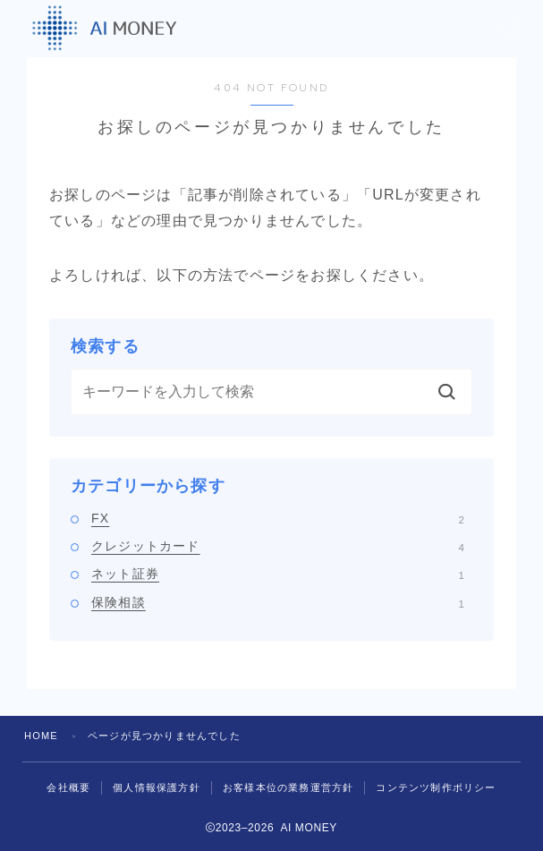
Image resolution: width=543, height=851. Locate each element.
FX (277, 518)
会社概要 (68, 787)
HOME (41, 735)
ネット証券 (277, 573)
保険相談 (277, 602)
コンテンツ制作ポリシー (436, 787)
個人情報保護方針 (156, 787)
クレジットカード (277, 546)
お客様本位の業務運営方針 (288, 787)
